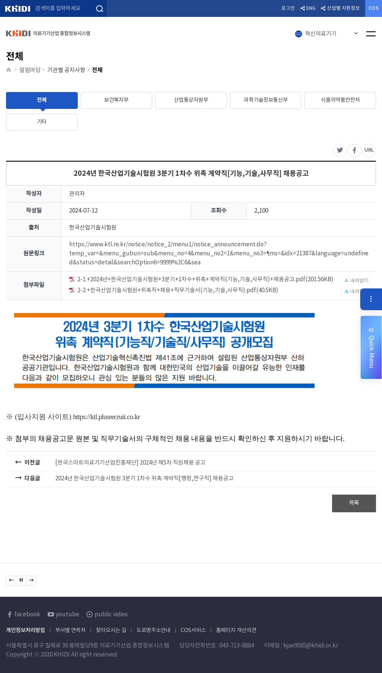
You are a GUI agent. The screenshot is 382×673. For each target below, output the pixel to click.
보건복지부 (116, 100)
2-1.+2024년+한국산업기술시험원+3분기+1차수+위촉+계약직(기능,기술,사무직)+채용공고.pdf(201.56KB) (218, 280)
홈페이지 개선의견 (236, 630)
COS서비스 (193, 630)
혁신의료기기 (316, 34)
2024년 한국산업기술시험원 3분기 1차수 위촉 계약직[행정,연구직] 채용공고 (144, 478)
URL (370, 148)
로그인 (288, 8)
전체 (42, 100)
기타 (42, 122)
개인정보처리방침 (25, 630)
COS (373, 8)
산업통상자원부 (191, 100)
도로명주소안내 (153, 630)
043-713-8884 (236, 646)
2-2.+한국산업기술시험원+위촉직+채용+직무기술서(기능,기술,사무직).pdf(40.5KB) (218, 291)
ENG (311, 8)
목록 (354, 503)
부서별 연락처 (70, 630)
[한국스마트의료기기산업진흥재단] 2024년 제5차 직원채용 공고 (130, 463)
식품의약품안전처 (340, 100)
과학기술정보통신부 (266, 100)
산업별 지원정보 (343, 8)
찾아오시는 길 (111, 630)
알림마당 (30, 70)
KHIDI (17, 8)
